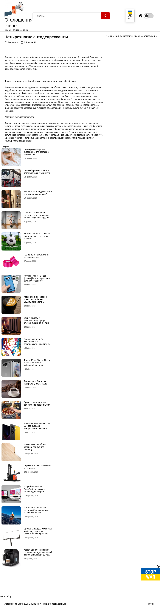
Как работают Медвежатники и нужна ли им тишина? (38, 192)
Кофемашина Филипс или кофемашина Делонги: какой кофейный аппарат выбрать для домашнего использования (38, 555)
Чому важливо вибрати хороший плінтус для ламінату (35, 447)
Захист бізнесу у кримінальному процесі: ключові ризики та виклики (37, 320)
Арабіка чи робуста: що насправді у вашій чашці (36, 382)
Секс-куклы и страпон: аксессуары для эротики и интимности (36, 152)
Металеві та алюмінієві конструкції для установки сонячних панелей (36, 510)
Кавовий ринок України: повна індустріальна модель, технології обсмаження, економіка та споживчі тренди (36, 302)
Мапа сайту (5, 596)
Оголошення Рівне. (38, 604)
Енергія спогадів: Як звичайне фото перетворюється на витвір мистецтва (36, 343)
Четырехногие (150, 36)
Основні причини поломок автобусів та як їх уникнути (37, 171)
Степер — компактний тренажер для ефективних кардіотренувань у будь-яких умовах (38, 216)
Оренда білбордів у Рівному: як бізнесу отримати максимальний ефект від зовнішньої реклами (38, 532)
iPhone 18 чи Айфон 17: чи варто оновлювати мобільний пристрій (37, 362)
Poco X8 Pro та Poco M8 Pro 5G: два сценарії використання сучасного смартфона (37, 427)
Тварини (12, 42)
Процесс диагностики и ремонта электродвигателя (37, 403)
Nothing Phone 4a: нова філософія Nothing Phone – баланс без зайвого (37, 278)
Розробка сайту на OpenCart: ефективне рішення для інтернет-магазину (34, 490)
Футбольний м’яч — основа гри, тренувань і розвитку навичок (37, 236)
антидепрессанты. (125, 36)
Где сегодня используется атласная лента (36, 256)
